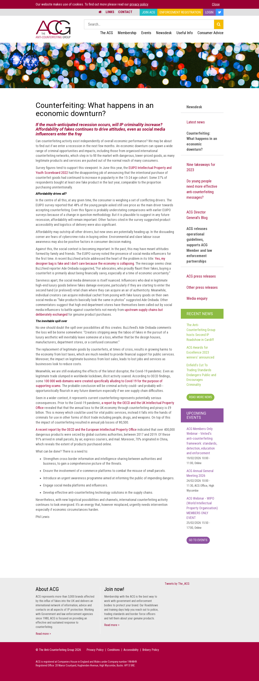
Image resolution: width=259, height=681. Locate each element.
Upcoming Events (196, 415)
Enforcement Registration (180, 12)
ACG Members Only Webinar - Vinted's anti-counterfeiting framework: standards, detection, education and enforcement (202, 446)
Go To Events (198, 540)
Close (216, 4)
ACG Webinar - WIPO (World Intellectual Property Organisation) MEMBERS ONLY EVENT (202, 513)
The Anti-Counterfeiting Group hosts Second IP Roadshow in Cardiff (201, 332)
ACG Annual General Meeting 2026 (200, 480)
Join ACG (148, 12)
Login (209, 12)
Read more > (43, 633)
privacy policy (139, 4)
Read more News (200, 397)
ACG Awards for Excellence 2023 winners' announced (200, 352)
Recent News (200, 313)
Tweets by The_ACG (177, 583)
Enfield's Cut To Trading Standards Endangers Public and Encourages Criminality (201, 375)
